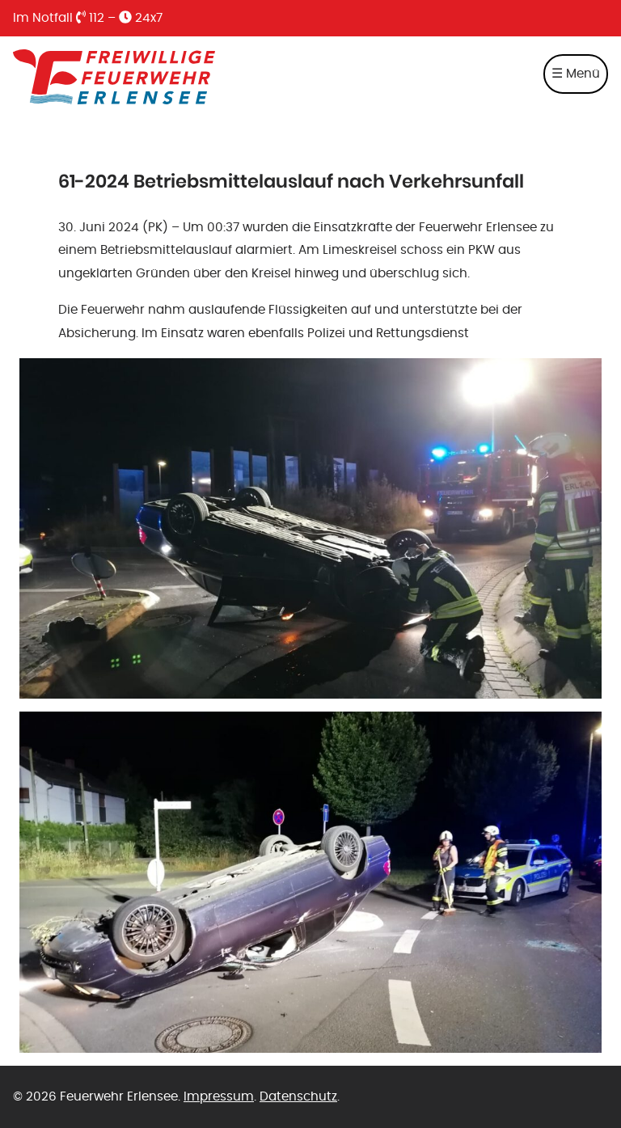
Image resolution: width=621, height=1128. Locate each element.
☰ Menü (575, 73)
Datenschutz (298, 1096)
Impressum (219, 1096)
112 (90, 17)
